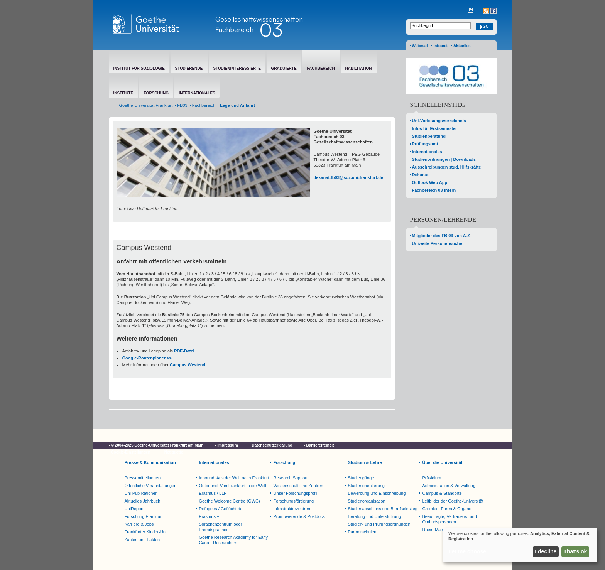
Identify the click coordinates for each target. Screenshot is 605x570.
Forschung (285, 462)
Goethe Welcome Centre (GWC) (229, 501)
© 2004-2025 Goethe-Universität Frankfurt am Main (157, 445)
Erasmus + (209, 516)
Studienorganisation (366, 501)
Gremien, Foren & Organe (446, 508)
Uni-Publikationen (141, 493)
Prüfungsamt (425, 144)
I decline (545, 551)
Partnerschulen (362, 532)
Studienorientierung (366, 485)
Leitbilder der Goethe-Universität (452, 501)
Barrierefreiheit (320, 445)
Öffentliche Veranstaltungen (151, 485)
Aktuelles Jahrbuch (143, 501)
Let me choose (467, 551)
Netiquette (173, 452)
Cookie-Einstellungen (130, 452)
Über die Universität (442, 462)
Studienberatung (429, 136)
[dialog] (520, 545)
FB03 (182, 105)
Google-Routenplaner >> (147, 358)
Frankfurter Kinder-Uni (146, 532)
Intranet (440, 46)
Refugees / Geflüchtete (221, 508)
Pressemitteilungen (143, 478)
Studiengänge (361, 478)
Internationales (427, 151)
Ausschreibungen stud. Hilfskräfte (446, 167)
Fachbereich (234, 29)
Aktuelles (461, 46)
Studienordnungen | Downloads (444, 159)
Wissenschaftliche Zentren (298, 485)
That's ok (575, 551)
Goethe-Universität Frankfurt (146, 105)
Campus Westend (187, 365)
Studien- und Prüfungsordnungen (379, 524)
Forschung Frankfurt (144, 516)
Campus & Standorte (442, 493)
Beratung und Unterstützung (374, 516)
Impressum (227, 445)
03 (270, 29)
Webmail (420, 46)
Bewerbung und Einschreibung (377, 493)
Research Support (291, 478)
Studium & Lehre (365, 462)
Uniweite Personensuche (437, 243)
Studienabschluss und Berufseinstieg (382, 508)
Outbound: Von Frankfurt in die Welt (233, 485)
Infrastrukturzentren (292, 508)
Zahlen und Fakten (142, 539)
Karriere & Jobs (139, 524)
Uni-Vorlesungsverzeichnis (439, 120)
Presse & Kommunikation (150, 462)
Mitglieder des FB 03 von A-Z (441, 235)
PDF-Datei (184, 351)
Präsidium (431, 478)
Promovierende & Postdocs (299, 516)
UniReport (134, 508)
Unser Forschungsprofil (296, 493)
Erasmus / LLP (213, 493)
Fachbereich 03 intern (434, 190)
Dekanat (420, 174)
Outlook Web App (430, 182)
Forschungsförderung (294, 501)
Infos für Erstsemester (434, 128)
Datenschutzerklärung (272, 445)
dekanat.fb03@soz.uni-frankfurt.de (349, 177)
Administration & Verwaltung (449, 485)
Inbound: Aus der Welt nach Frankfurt (234, 478)
